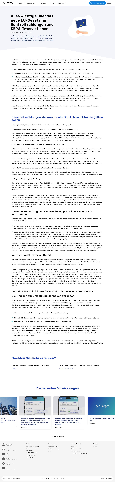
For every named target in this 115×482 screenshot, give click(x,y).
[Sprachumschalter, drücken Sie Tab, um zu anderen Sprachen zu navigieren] (109, 3)
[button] (1, 413)
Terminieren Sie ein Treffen (65, 378)
